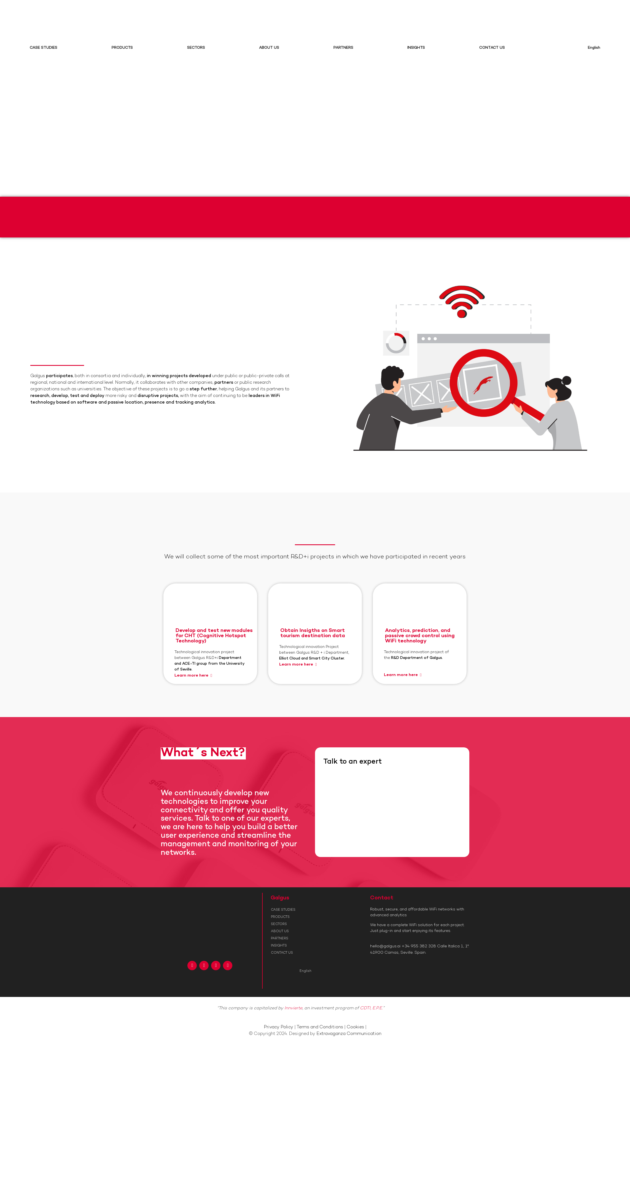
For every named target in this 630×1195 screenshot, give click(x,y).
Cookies (355, 1027)
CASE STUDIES (43, 48)
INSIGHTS (416, 48)
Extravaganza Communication (348, 1034)
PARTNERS (343, 48)
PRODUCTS (122, 48)
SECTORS (196, 48)
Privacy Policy (278, 1027)
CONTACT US (492, 48)
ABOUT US (269, 48)
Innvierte (293, 1008)
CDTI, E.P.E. (371, 1008)
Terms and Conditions (320, 1027)
